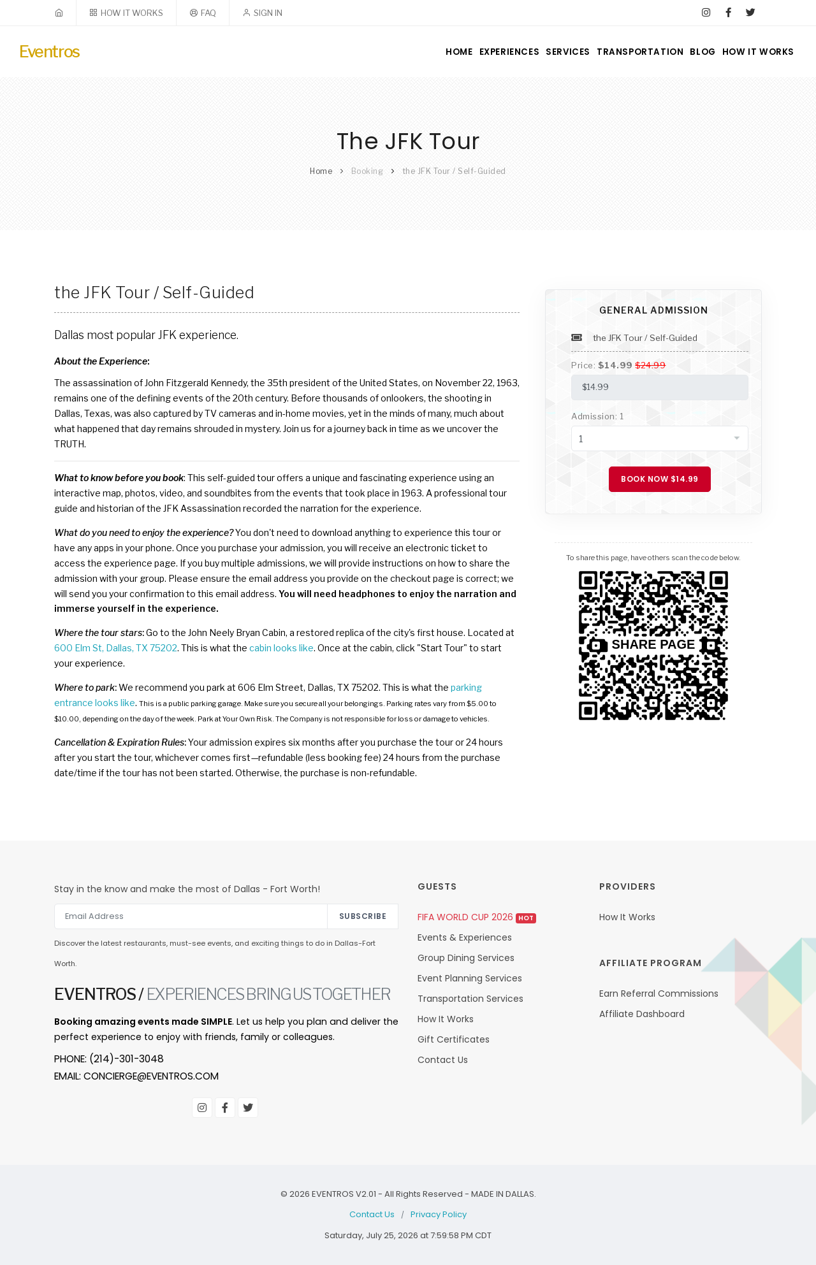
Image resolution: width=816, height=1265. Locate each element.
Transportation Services (470, 998)
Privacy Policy (439, 1214)
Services (542, 52)
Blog (692, 52)
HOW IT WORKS (132, 13)
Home (413, 52)
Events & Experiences (465, 937)
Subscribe (363, 916)
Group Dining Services (466, 957)
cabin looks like (281, 647)
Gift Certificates (454, 1039)
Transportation (622, 52)
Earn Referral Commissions (658, 993)
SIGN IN (268, 13)
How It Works (756, 52)
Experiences (474, 52)
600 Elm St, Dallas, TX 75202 (115, 647)
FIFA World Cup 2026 (477, 917)
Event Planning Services (470, 978)
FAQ (208, 13)
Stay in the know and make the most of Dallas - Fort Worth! (187, 889)
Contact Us (443, 1059)
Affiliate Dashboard (642, 1014)
